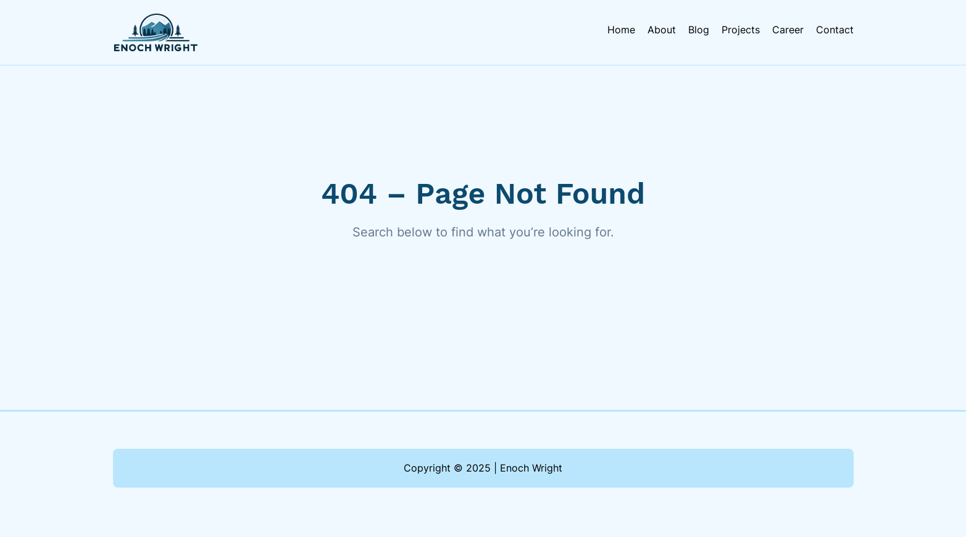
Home (621, 29)
